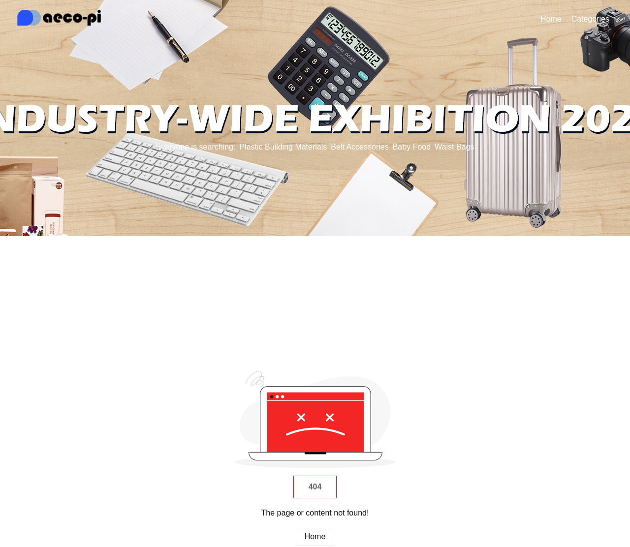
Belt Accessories (359, 147)
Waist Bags (454, 147)
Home (551, 19)
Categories (590, 19)
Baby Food (412, 147)
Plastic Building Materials (283, 147)
